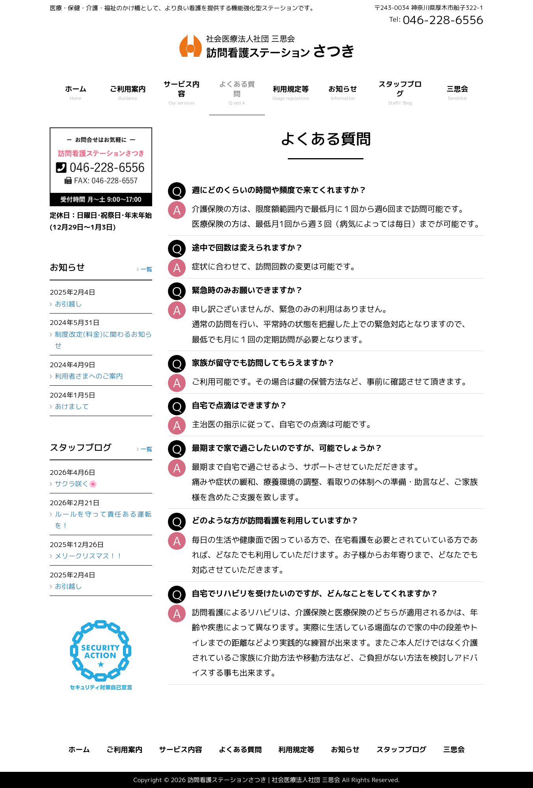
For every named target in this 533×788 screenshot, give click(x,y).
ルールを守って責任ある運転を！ (103, 519)
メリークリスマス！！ (89, 556)
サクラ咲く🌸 (76, 484)
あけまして (72, 406)
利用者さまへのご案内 (89, 376)
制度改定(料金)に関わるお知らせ (103, 340)
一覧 (146, 269)
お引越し (68, 304)
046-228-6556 (443, 20)
